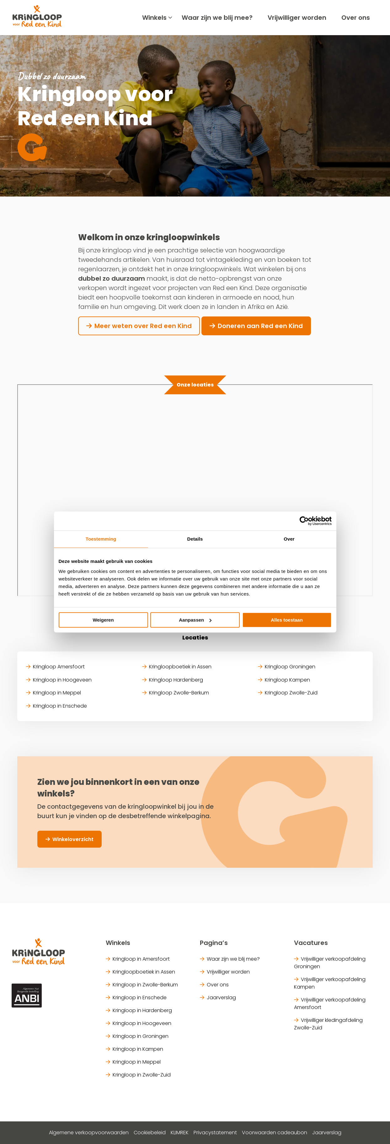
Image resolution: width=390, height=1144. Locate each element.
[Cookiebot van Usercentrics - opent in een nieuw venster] (304, 521)
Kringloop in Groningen (140, 1036)
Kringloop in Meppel (57, 692)
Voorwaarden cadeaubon (274, 1132)
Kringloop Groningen (290, 666)
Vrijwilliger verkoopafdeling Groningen (330, 962)
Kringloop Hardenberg (176, 679)
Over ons (355, 17)
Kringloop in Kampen (138, 1049)
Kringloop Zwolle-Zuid (291, 692)
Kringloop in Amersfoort (141, 959)
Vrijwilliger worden (297, 17)
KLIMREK (180, 1132)
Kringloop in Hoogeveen (62, 679)
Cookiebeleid (150, 1132)
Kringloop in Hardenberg (142, 1010)
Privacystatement (215, 1132)
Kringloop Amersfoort (59, 666)
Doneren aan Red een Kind (260, 325)
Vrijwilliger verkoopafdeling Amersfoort (330, 1003)
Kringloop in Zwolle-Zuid (142, 1074)
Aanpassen (195, 620)
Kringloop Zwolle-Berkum (179, 692)
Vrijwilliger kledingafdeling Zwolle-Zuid (328, 1024)
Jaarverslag (221, 997)
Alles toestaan (287, 620)
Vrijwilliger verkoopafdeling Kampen (330, 983)
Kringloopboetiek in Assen (180, 666)
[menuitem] (154, 17)
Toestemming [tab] (101, 539)
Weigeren (103, 620)
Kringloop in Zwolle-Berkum (145, 984)
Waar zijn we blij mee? (217, 17)
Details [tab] (195, 539)
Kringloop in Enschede (60, 706)
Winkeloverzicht (72, 839)
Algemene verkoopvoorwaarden (89, 1132)
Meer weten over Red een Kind (143, 325)
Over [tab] (289, 539)
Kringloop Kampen (287, 679)
